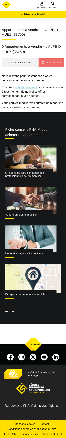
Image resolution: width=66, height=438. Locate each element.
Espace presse (30, 434)
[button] (20, 62)
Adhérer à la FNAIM (33, 14)
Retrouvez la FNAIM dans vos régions (31, 405)
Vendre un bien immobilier (21, 214)
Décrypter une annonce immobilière (26, 294)
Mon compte (41, 8)
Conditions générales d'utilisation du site (31, 428)
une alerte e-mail (26, 87)
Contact (44, 423)
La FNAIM (10, 434)
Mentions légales (25, 423)
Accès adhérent (52, 434)
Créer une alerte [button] (54, 62)
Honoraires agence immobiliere (24, 253)
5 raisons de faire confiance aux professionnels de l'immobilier (24, 174)
